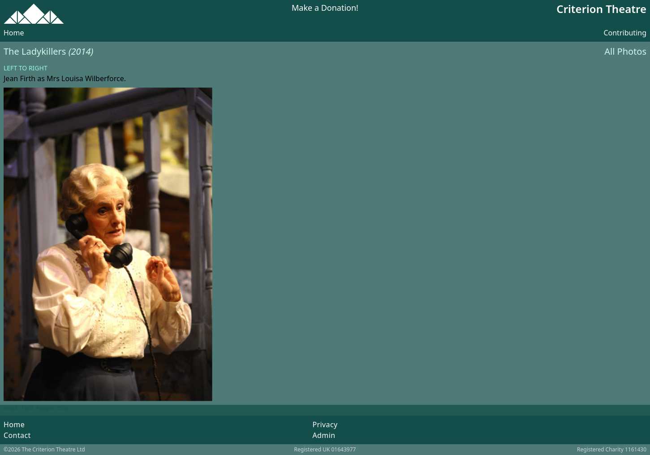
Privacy (324, 424)
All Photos (625, 51)
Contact (17, 435)
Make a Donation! (325, 8)
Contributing (624, 33)
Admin (323, 435)
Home (14, 33)
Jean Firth (19, 78)
